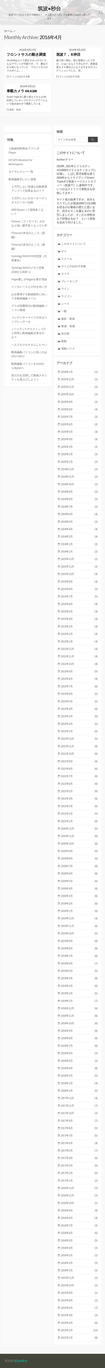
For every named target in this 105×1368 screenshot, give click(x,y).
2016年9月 (79, 1210)
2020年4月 (79, 889)
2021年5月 (79, 791)
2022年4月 (79, 709)
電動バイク (68, 348)
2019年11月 (79, 926)
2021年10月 (79, 754)
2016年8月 (79, 1218)
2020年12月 (79, 829)
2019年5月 (79, 971)
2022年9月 (79, 671)
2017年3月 (79, 1166)
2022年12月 (79, 649)
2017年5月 (79, 1151)
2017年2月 (79, 1173)
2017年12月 (79, 1098)
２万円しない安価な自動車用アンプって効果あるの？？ (29, 188)
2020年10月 (79, 844)
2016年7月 (79, 1225)
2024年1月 (79, 552)
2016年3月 (79, 1255)
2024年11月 (79, 477)
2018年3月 (79, 1076)
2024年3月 (79, 537)
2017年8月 (79, 1128)
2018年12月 (79, 1008)
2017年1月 (79, 1181)
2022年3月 (79, 716)
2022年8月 (79, 679)
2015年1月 (79, 1338)
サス (64, 251)
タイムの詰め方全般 (20, 76)
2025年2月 (79, 454)
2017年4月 (79, 1158)
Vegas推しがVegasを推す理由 (29, 279)
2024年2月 (79, 544)
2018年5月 (79, 1061)
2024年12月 (79, 469)
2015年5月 (79, 1308)
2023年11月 (79, 567)
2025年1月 (79, 462)
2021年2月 (79, 814)
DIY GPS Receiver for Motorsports (20, 162)
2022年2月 (79, 724)
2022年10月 (79, 664)
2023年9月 (79, 582)
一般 (64, 311)
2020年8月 (79, 859)
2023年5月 (79, 611)
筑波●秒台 (21, 1361)
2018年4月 (79, 1068)
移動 (64, 341)
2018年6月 (79, 1053)
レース (65, 303)
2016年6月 (79, 1233)
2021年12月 (79, 739)
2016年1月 (79, 1270)
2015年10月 (79, 1285)
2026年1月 (79, 372)
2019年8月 (79, 948)
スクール (66, 259)
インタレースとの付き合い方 (29, 287)
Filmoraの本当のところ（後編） (28, 246)
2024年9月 (79, 492)
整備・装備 (68, 326)
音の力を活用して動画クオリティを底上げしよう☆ (29, 377)
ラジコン (66, 296)
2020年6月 (79, 874)
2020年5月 (79, 881)
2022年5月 (79, 701)
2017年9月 (79, 1121)
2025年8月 (79, 409)
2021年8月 (79, 769)
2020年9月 (79, 851)
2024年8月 (79, 499)
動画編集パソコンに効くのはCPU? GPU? (29, 354)
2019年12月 (79, 918)
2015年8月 (79, 1293)
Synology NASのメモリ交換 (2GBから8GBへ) (27, 270)
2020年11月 (79, 836)
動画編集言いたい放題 (22, 179)
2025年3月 (79, 447)
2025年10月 (79, 394)
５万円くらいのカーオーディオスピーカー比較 (29, 200)
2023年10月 (79, 574)
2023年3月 (79, 627)
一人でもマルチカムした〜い (29, 344)
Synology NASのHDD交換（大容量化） (29, 258)
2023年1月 (79, 642)
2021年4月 (79, 799)
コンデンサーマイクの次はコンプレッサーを (29, 319)
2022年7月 (79, 686)
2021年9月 (79, 761)
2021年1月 (79, 821)
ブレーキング (69, 281)
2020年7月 (79, 866)
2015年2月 (79, 1330)
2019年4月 (79, 978)
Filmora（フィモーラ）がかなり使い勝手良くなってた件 (29, 223)
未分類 (65, 333)
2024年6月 (79, 514)
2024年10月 (79, 484)
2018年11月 (79, 1016)
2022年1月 (79, 731)
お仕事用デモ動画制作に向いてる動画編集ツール (29, 296)
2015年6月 (79, 1300)
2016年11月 (79, 1195)
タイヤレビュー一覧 (21, 171)
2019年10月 (79, 933)
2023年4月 (79, 619)
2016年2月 (79, 1263)
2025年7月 (79, 417)
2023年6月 (79, 604)
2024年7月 (79, 507)
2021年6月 (79, 784)
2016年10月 (79, 1203)
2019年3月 (79, 986)
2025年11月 (79, 387)
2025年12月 (79, 379)
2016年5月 (79, 1241)
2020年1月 (79, 911)
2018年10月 (79, 1023)
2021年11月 (79, 746)
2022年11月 (79, 656)
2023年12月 (79, 559)
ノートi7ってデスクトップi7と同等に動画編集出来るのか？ (28, 333)
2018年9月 (79, 1031)
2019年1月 (79, 1001)
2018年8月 (79, 1038)
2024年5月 (79, 522)
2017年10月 (79, 1113)
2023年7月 (79, 596)
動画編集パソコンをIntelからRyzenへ (27, 366)
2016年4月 (79, 1248)
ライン (65, 288)
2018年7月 (79, 1046)
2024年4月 (79, 529)
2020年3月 (79, 896)
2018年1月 (79, 1091)
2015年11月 (79, 1278)
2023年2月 (79, 634)
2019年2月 (79, 993)
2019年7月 (79, 956)
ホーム (8, 31)
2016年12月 (79, 1188)
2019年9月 (79, 941)
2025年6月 (79, 424)
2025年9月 (79, 402)
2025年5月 (79, 432)
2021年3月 (79, 806)
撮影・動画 (15, 109)
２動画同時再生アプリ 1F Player (24, 150)
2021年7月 (79, 776)
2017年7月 (79, 1136)
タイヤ (65, 273)
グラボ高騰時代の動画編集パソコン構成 (29, 308)
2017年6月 (79, 1143)
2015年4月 (79, 1315)
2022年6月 (79, 694)
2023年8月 (79, 589)
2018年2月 (79, 1083)
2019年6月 (79, 963)
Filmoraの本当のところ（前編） (28, 235)
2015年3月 (79, 1323)
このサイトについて (73, 244)
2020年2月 (79, 904)
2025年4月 (79, 439)
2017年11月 (79, 1106)
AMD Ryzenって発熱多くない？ (27, 212)
